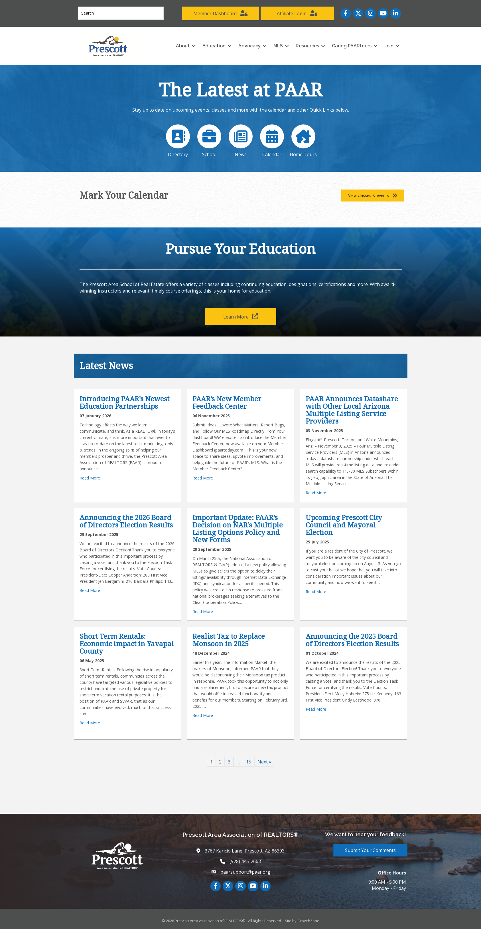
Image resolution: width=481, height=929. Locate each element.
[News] (240, 140)
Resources (307, 46)
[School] (209, 140)
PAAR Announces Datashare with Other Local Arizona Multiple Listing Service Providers (352, 410)
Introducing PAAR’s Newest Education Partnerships (124, 402)
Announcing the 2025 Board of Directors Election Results (352, 639)
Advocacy (249, 46)
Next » (264, 762)
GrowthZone (308, 920)
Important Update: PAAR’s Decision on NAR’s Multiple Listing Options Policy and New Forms (237, 528)
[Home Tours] (303, 140)
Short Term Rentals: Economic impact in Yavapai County (127, 643)
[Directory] (178, 140)
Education (214, 46)
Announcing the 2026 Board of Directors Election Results (126, 521)
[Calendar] (272, 140)
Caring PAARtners (352, 46)
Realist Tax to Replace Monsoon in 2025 (228, 639)
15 (248, 762)
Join (388, 46)
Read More (90, 478)
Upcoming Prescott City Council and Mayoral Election (344, 525)
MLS (278, 46)
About (183, 46)
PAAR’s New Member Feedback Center (226, 402)
